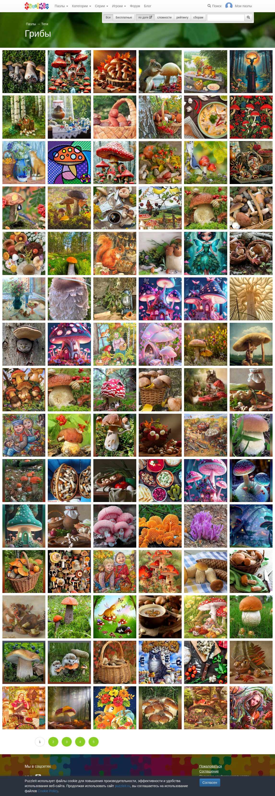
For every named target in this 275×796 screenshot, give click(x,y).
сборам (198, 17)
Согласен (210, 782)
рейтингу (182, 17)
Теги (44, 24)
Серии (101, 6)
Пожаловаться (210, 766)
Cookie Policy (48, 791)
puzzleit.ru (122, 786)
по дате (145, 17)
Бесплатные (124, 17)
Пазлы (61, 6)
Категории (81, 6)
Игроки (119, 6)
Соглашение (209, 771)
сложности (164, 17)
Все (108, 17)
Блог (147, 6)
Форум (135, 6)
